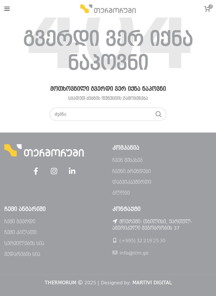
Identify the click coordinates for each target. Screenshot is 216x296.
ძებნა (158, 114)
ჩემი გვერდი (19, 221)
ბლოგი (121, 193)
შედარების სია (22, 254)
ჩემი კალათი (20, 232)
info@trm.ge (134, 253)
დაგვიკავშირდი (131, 182)
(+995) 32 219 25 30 (142, 240)
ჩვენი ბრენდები (131, 171)
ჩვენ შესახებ (127, 160)
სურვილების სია (24, 243)
